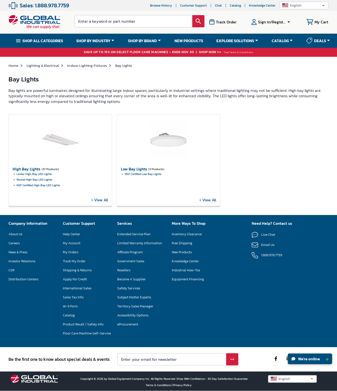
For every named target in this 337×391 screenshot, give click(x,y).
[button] (304, 5)
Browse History (161, 5)
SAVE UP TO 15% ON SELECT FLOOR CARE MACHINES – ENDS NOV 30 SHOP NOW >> (153, 52)
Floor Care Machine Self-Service (87, 333)
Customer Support (193, 5)
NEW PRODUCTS (188, 41)
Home (14, 65)
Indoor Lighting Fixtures (87, 65)
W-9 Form (70, 306)
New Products (182, 252)
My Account (71, 243)
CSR (11, 270)
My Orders (70, 252)
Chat (218, 5)
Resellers (123, 270)
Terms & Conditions (159, 385)
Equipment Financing (188, 279)
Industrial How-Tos (186, 270)
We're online (309, 359)
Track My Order (74, 261)
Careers (14, 243)
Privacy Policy (182, 385)
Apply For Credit (75, 279)
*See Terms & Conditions (238, 52)
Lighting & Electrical (43, 65)
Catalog (235, 5)
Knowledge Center (262, 5)
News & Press (18, 252)
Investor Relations (22, 261)
